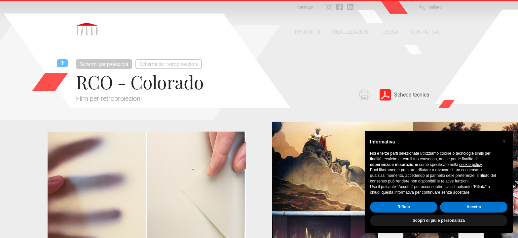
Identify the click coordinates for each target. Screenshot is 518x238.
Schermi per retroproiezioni (168, 64)
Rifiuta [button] (403, 207)
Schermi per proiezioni (104, 64)
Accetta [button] (473, 207)
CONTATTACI (426, 32)
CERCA (390, 32)
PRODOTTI (307, 32)
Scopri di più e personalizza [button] (439, 220)
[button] (504, 141)
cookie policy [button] (470, 164)
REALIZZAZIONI (351, 32)
